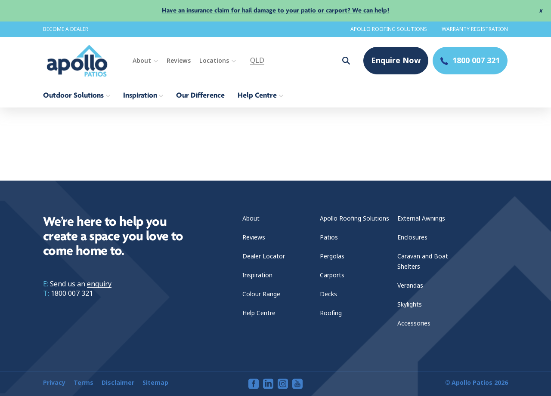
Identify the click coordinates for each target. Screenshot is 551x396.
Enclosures (412, 237)
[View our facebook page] (253, 383)
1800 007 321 (72, 293)
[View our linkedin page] (268, 383)
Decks (328, 294)
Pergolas (332, 256)
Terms (83, 382)
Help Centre (259, 313)
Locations (214, 60)
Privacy (54, 382)
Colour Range (261, 294)
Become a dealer (65, 29)
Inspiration (257, 275)
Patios (329, 237)
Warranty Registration (475, 29)
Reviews (179, 60)
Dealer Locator (263, 256)
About (142, 60)
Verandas (410, 285)
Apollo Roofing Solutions (388, 29)
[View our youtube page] (297, 383)
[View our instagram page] (283, 383)
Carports (332, 275)
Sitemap (155, 382)
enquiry (99, 284)
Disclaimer (118, 382)
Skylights (409, 304)
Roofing (331, 313)
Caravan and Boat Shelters (422, 261)
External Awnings (421, 218)
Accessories (413, 323)
